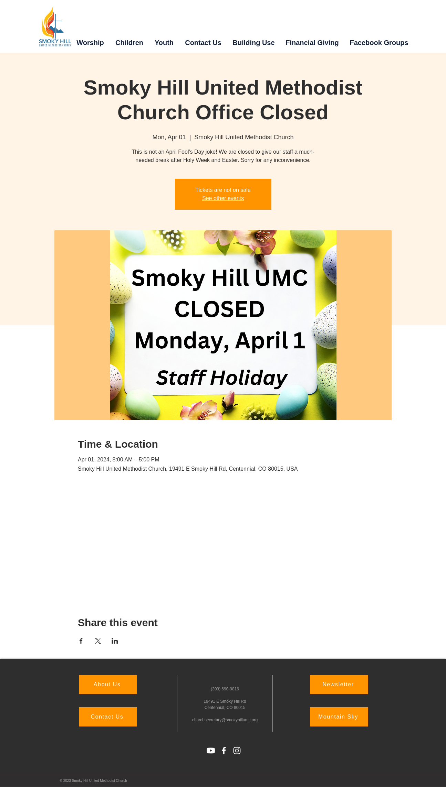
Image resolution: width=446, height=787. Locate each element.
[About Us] (108, 684)
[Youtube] (211, 750)
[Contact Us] (108, 716)
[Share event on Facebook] (81, 641)
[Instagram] (237, 750)
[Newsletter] (339, 684)
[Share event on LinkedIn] (115, 641)
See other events (223, 198)
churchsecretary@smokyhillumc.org (225, 720)
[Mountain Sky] (339, 716)
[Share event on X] (98, 641)
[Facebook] (224, 750)
